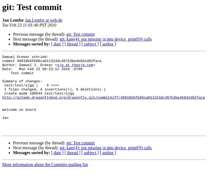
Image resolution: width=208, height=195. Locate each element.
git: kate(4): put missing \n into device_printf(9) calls (106, 39)
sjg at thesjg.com (75, 67)
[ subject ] (90, 44)
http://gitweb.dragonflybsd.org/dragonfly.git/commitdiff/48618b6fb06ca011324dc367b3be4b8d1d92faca (103, 106)
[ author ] (108, 44)
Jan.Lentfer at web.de (43, 20)
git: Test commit (80, 34)
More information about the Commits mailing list (45, 180)
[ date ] (57, 44)
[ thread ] (72, 44)
